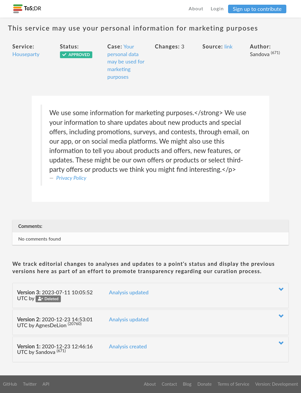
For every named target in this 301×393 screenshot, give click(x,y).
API (45, 384)
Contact (169, 384)
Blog (187, 384)
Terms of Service (233, 384)
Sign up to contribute (257, 9)
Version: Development (276, 384)
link (228, 46)
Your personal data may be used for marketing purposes (125, 61)
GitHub (10, 384)
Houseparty (25, 54)
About (196, 8)
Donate (204, 384)
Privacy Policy (71, 177)
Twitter (30, 384)
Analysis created (128, 346)
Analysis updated (129, 292)
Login (217, 8)
